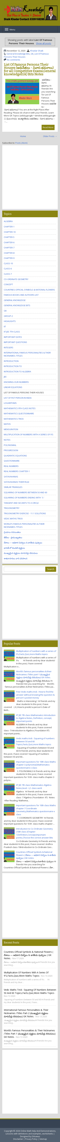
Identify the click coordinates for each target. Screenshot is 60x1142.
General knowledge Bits (18, 53)
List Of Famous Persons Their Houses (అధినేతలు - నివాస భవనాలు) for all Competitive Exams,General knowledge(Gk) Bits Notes (30, 69)
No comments (13, 59)
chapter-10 (10, 231)
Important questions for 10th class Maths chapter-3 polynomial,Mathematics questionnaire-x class (36, 764)
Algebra (8, 221)
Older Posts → (50, 136)
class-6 (8, 268)
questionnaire (12, 460)
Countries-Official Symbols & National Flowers (29, 289)
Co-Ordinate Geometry (16, 279)
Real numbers (11, 466)
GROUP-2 (8, 316)
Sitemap (43, 1139)
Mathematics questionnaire (19, 413)
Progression (11, 450)
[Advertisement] (30, 177)
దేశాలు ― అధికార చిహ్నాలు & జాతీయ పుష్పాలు (23, 542)
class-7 (8, 273)
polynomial (10, 445)
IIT (5, 326)
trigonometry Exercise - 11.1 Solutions (25, 513)
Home (23, 136)
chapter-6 (9, 242)
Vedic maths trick (13, 518)
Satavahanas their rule (16, 481)
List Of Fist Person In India (18, 397)
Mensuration (11, 429)
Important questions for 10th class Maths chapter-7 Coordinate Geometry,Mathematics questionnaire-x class (36, 810)
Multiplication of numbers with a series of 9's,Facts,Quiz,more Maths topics (36, 653)
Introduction (11, 361)
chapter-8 (9, 252)
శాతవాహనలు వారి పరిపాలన (15, 558)
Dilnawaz (36, 1136)
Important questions (15, 342)
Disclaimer (18, 1139)
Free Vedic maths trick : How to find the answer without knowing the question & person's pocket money (35, 694)
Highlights (10, 321)
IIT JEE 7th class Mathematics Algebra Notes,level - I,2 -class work (33, 787)
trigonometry (11, 508)
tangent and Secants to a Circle (21, 502)
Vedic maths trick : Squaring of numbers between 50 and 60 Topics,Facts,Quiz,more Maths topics (30, 991)
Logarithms (10, 403)
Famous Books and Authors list (21, 294)
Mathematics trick (14, 418)
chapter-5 (9, 237)
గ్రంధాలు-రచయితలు (12, 532)
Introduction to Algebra (17, 371)
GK (32, 53)
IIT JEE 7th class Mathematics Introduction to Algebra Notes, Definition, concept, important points (36, 718)
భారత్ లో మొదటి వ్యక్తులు (14, 547)
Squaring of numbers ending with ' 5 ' (24, 497)
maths (7, 424)
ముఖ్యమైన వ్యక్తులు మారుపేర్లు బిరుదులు (21, 553)
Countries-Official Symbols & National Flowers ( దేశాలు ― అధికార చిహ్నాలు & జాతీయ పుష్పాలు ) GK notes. (36, 855)
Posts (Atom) (21, 142)
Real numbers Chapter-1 (17, 471)
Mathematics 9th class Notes (20, 408)
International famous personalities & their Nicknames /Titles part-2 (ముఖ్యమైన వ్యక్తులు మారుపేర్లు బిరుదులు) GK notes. (26, 1013)
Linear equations (13, 387)
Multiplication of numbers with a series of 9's (28, 434)
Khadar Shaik (36, 50)
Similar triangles (13, 487)
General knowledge (15, 300)
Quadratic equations (15, 455)
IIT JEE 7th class (12, 331)
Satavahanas (11, 476)
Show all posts (43, 43)
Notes (7, 439)
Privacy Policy (31, 1139)
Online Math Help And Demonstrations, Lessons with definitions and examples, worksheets (31, 1132)
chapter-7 (9, 247)
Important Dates (13, 337)
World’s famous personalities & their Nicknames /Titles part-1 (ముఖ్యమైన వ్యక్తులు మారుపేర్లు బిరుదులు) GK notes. (34, 674)
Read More (48, 127)
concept (8, 284)
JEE (5, 376)
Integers (8, 347)
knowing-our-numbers (16, 382)
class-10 (8, 263)
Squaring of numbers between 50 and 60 (25, 492)
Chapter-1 (9, 226)
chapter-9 (9, 258)
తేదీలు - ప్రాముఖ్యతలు (13, 537)
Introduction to (13, 366)
